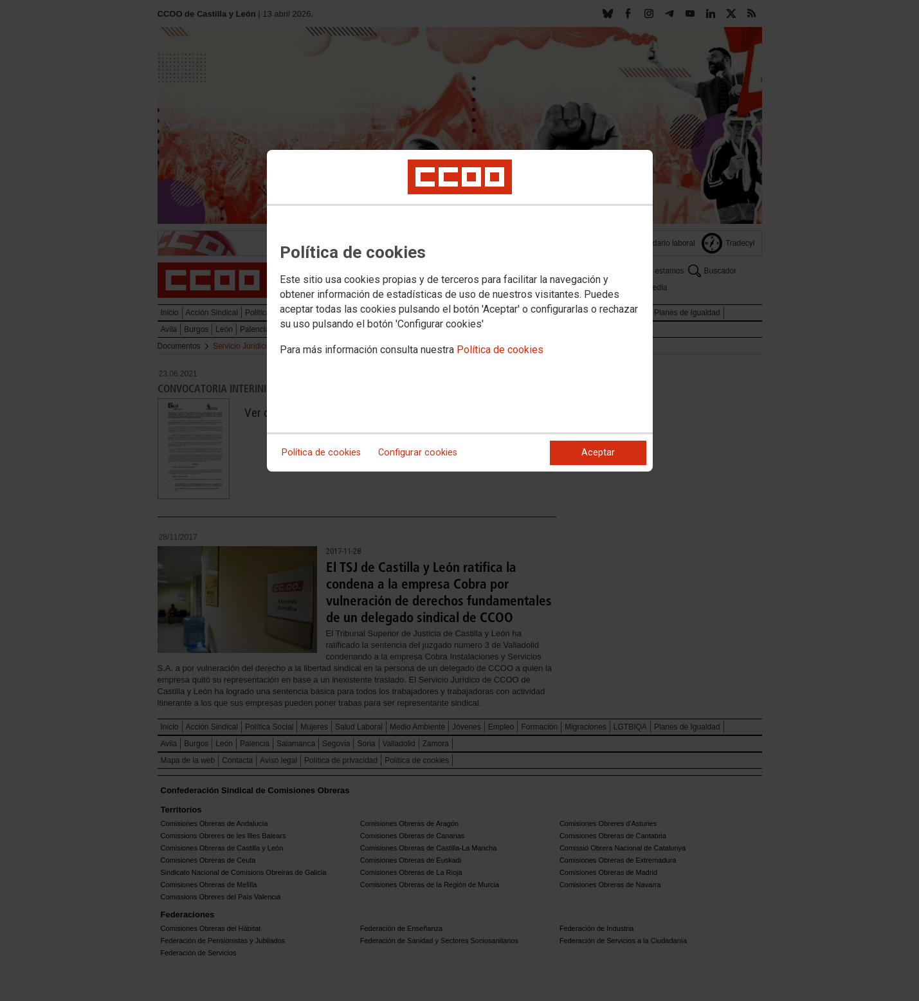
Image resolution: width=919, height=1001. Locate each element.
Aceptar (598, 452)
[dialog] (460, 311)
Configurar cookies (417, 452)
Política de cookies (500, 350)
